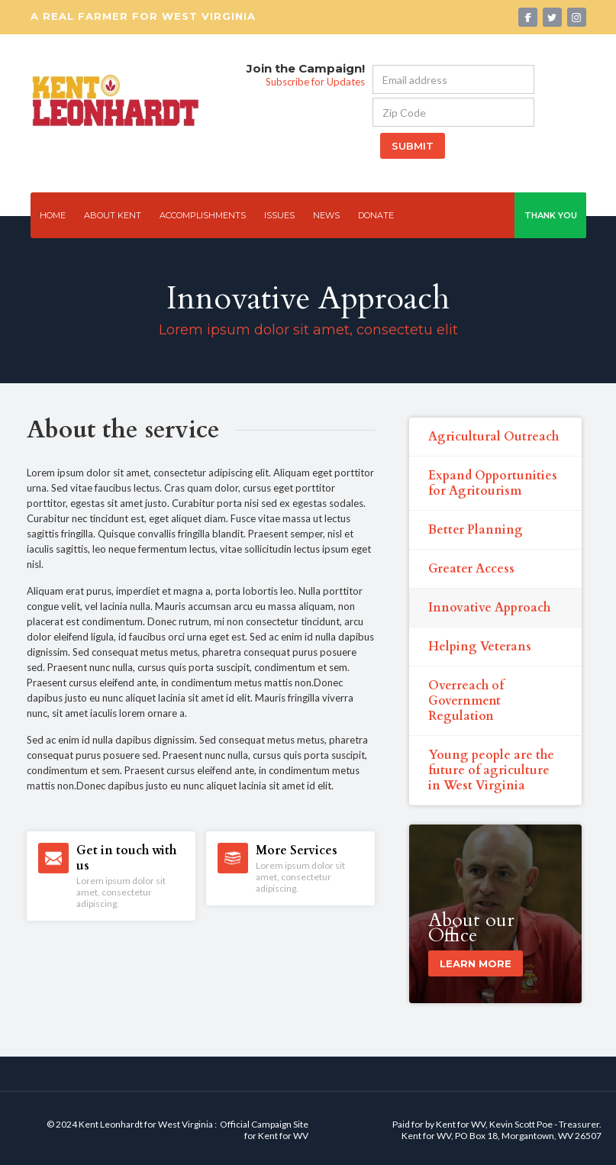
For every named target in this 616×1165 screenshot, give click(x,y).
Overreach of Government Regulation (466, 700)
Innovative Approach (489, 607)
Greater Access (471, 568)
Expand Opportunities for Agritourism (492, 483)
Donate (376, 215)
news (326, 215)
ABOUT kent (112, 215)
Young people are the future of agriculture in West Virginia (491, 770)
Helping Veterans (479, 646)
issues (279, 215)
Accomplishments (203, 215)
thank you (550, 215)
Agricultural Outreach (493, 436)
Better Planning (475, 529)
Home (53, 215)
